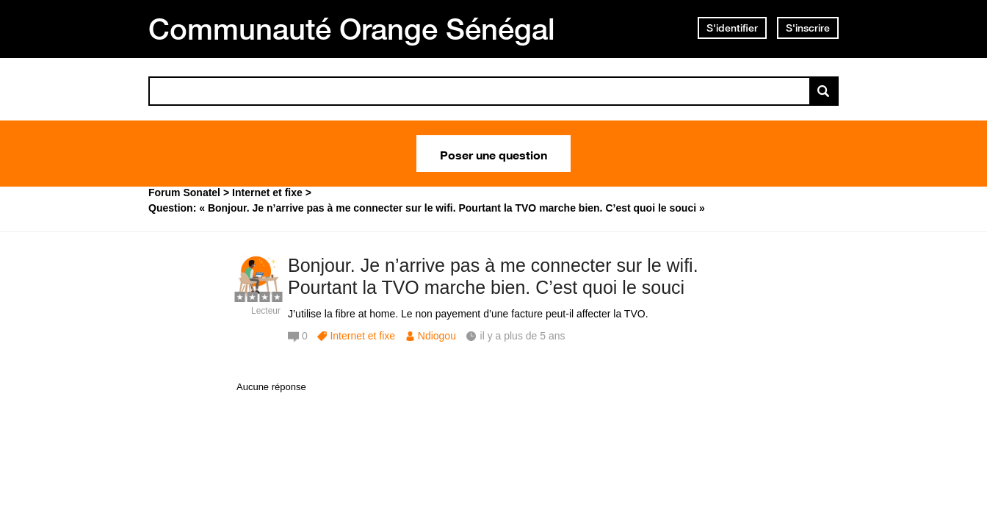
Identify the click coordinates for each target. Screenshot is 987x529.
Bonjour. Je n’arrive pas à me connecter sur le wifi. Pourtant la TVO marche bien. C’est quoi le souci (493, 276)
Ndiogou (437, 336)
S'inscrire (808, 28)
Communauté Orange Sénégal (351, 28)
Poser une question (493, 154)
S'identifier (732, 28)
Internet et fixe (362, 336)
